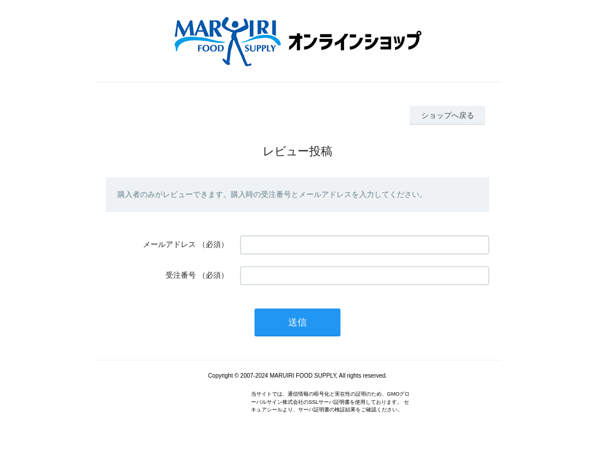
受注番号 (181, 275)
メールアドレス (169, 244)
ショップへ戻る (447, 115)
